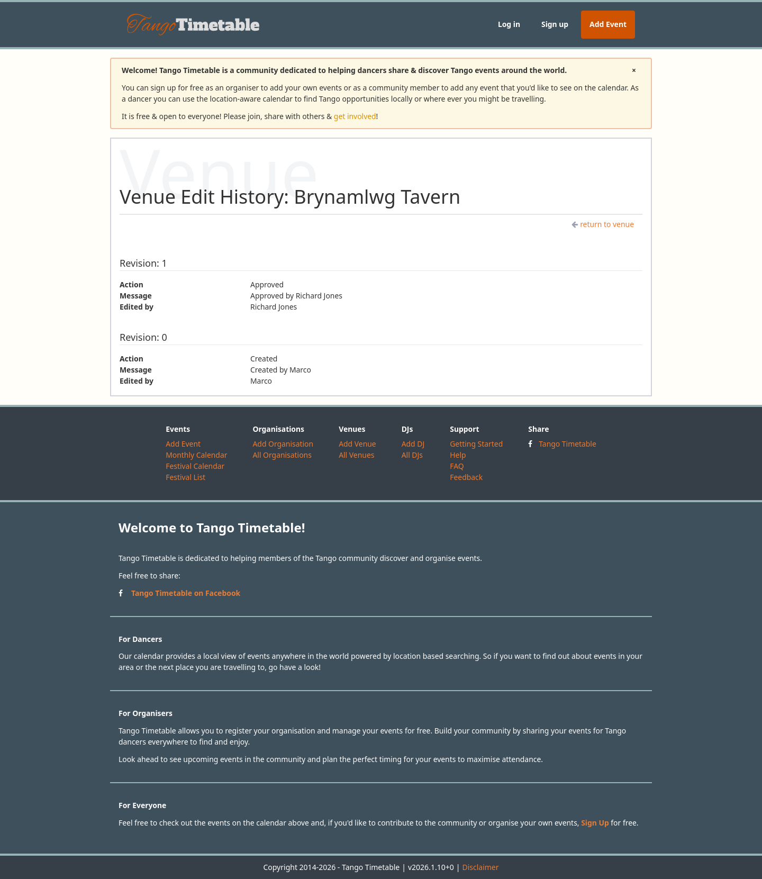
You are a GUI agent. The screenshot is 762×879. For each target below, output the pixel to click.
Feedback (466, 477)
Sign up (554, 24)
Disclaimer (480, 867)
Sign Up (595, 823)
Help (458, 455)
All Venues (356, 455)
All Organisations (281, 455)
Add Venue (357, 444)
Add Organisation (282, 444)
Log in (509, 24)
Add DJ (413, 444)
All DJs (412, 455)
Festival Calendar (195, 466)
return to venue (603, 224)
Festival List (185, 477)
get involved (355, 116)
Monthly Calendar (196, 455)
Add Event (608, 24)
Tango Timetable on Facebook (185, 593)
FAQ (457, 466)
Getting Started (476, 444)
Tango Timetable (567, 444)
